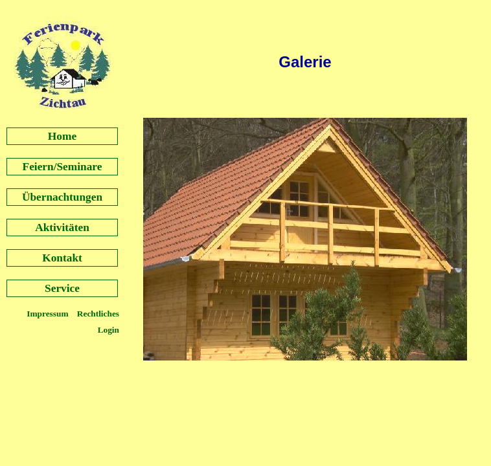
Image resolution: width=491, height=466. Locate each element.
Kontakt (62, 258)
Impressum (49, 313)
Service (62, 288)
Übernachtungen (62, 197)
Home (62, 136)
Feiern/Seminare (62, 167)
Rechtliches (98, 313)
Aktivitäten (62, 227)
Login (108, 330)
